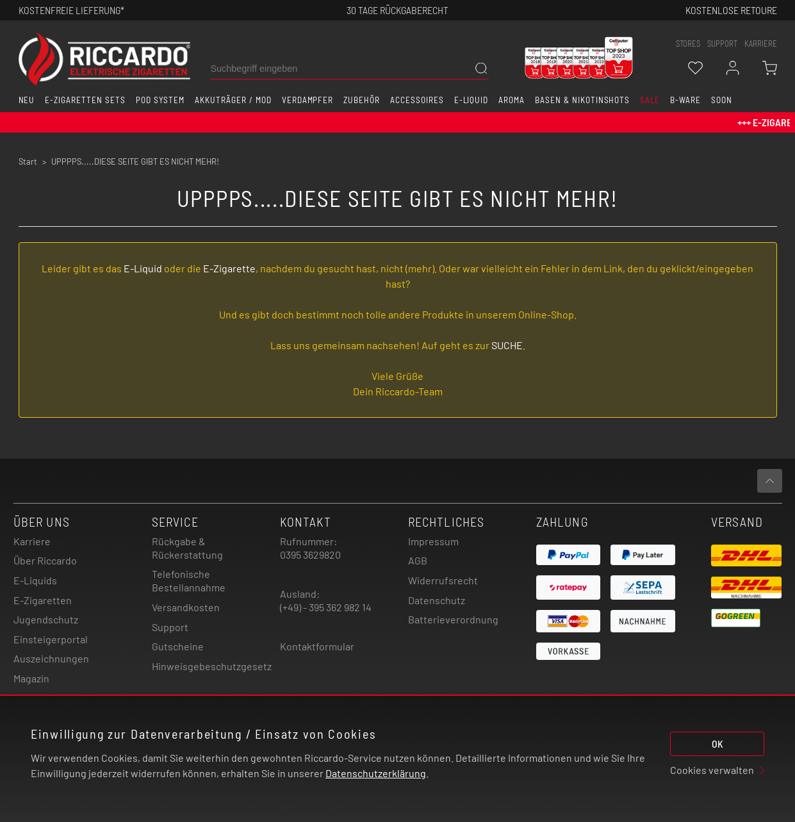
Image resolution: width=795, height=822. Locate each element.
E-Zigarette (229, 268)
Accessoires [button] (417, 100)
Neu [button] (27, 100)
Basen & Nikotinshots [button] (582, 100)
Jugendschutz (45, 619)
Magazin (31, 678)
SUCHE (507, 345)
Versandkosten (186, 607)
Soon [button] (721, 100)
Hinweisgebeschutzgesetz (212, 666)
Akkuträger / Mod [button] (233, 100)
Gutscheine (178, 646)
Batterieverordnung (453, 619)
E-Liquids (35, 580)
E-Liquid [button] (471, 100)
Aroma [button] (511, 100)
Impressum (433, 541)
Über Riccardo (45, 560)
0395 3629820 (310, 554)
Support (170, 627)
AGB (417, 560)
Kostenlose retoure (731, 10)
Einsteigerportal (50, 639)
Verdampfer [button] (308, 100)
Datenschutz (436, 600)
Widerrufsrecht (443, 580)
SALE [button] (650, 100)
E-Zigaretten (42, 600)
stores (688, 43)
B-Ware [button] (685, 100)
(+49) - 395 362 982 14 (326, 607)
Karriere (760, 43)
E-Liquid (143, 268)
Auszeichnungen (51, 658)
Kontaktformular (317, 646)
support (722, 43)
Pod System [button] (160, 100)
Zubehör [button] (361, 100)
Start (28, 161)
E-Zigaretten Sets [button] (85, 100)
